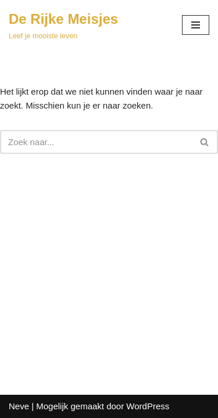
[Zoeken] (96, 142)
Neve (19, 406)
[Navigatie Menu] (195, 25)
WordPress (147, 406)
